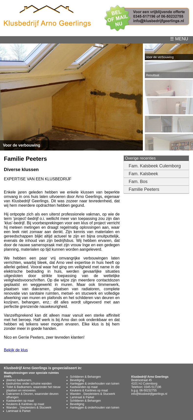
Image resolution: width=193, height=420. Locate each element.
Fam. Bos (138, 181)
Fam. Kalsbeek (143, 173)
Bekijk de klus (16, 350)
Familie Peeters (144, 189)
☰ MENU (181, 38)
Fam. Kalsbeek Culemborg (155, 165)
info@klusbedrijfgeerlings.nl (149, 394)
